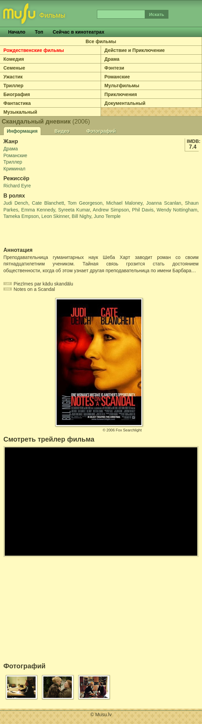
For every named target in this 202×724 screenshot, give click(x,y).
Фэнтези (114, 68)
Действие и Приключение (134, 50)
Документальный (124, 103)
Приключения (120, 94)
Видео (62, 131)
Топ (39, 32)
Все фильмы (100, 41)
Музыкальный (20, 112)
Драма (111, 59)
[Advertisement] (43, 233)
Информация (22, 131)
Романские (117, 76)
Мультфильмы (121, 85)
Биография (16, 94)
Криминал (14, 168)
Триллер (13, 85)
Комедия (13, 59)
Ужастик (13, 76)
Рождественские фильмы (33, 50)
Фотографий (101, 131)
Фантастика (17, 103)
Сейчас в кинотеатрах (78, 32)
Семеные (14, 68)
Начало (16, 32)
